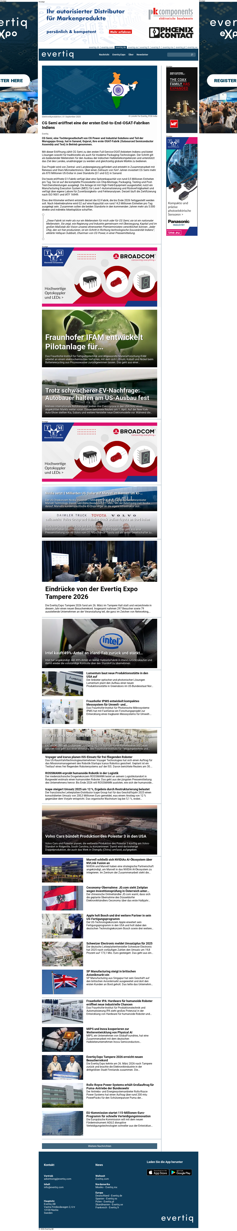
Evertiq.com (102, 1178)
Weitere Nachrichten (99, 1146)
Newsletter (142, 54)
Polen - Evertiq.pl (104, 1201)
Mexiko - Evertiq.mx (106, 1187)
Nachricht (104, 54)
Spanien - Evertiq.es (106, 1198)
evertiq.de (120, 47)
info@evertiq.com (53, 1187)
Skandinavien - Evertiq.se (109, 1204)
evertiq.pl (180, 47)
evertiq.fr (155, 47)
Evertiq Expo (119, 54)
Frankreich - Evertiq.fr (107, 1207)
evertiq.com (107, 47)
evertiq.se (192, 47)
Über (131, 54)
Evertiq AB (57, 54)
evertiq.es (133, 47)
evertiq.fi (144, 47)
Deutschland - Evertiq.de (108, 1195)
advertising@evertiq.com (57, 1178)
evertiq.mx (167, 47)
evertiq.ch (94, 47)
